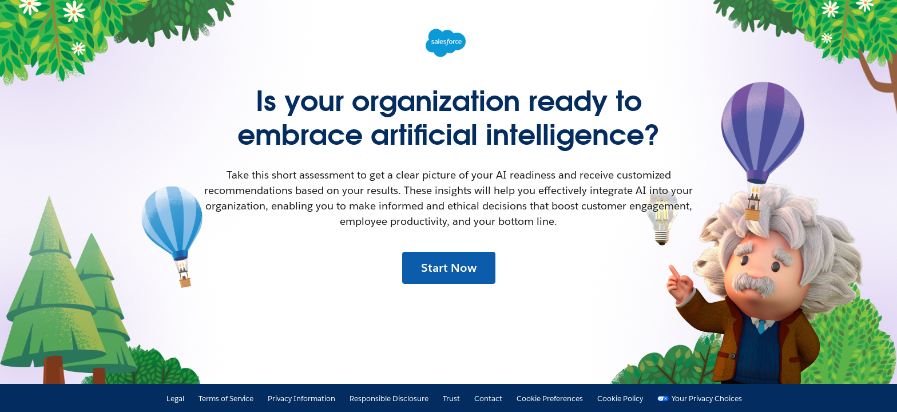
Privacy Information (301, 398)
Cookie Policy (620, 398)
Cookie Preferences (550, 398)
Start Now (449, 267)
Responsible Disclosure (389, 398)
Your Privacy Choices (707, 398)
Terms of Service (226, 398)
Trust (451, 398)
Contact (488, 398)
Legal (175, 398)
